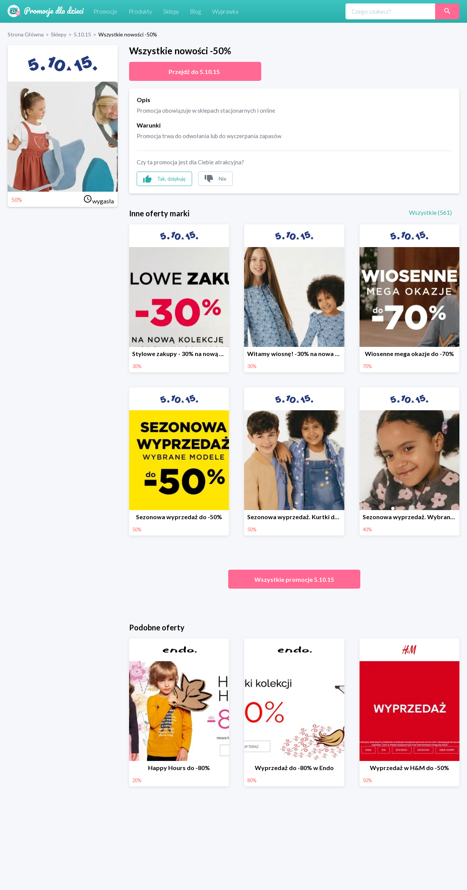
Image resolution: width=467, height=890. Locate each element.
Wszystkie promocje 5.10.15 (294, 579)
